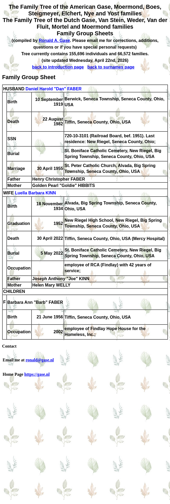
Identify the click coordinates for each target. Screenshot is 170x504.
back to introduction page (58, 67)
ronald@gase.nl (40, 360)
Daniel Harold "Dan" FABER (53, 89)
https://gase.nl (37, 374)
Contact (9, 346)
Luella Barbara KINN (35, 193)
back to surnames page (111, 67)
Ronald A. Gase (54, 40)
